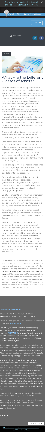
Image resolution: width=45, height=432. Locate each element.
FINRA (10, 333)
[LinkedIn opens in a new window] (34, 39)
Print (6, 54)
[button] (37, 23)
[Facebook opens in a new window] (41, 39)
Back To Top (36, 423)
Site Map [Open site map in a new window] (4, 415)
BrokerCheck (15, 323)
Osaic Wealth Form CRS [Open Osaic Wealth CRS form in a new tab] (10, 309)
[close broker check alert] (42, 2)
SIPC (16, 333)
